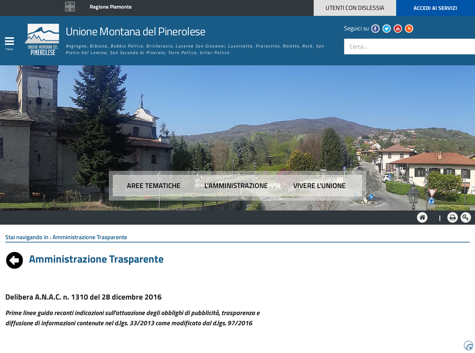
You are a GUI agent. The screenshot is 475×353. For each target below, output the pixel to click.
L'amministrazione (236, 185)
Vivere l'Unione (319, 185)
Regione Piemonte (111, 7)
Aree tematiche (153, 185)
